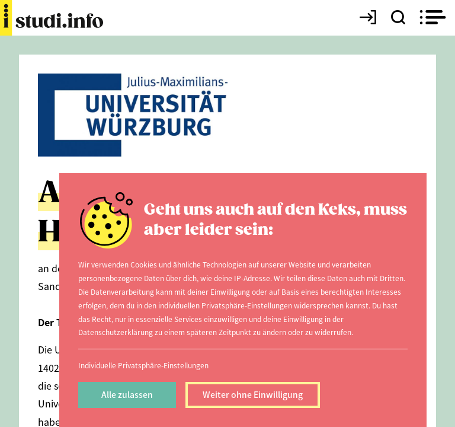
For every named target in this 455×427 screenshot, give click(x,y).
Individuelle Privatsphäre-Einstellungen (143, 365)
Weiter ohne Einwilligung (253, 394)
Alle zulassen (127, 394)
